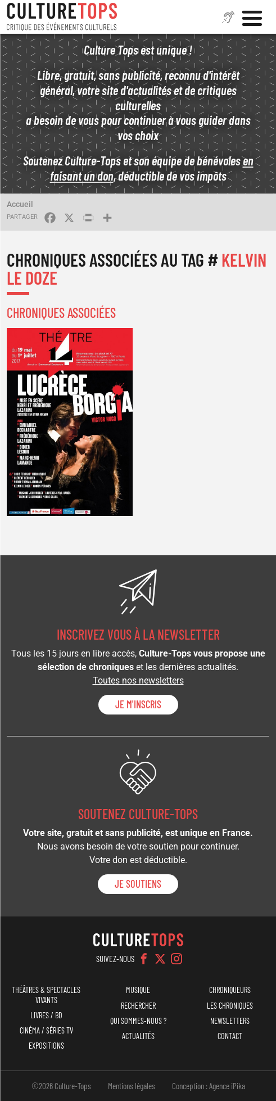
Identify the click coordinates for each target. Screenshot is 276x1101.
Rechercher (138, 1005)
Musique (138, 990)
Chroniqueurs (230, 990)
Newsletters (230, 1021)
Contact (230, 1036)
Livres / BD (46, 1015)
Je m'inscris (138, 704)
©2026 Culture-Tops (61, 1086)
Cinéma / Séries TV (46, 1030)
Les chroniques (230, 1005)
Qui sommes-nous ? (138, 1021)
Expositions (46, 1045)
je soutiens (138, 884)
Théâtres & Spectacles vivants (46, 994)
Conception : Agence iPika (208, 1086)
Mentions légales (131, 1086)
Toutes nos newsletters (138, 680)
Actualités (138, 1036)
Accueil (20, 204)
